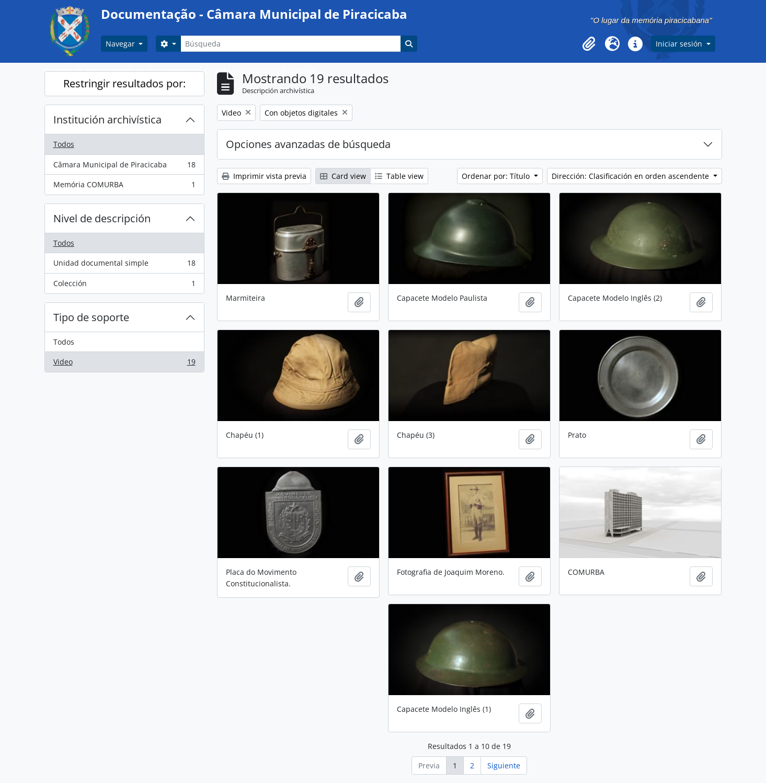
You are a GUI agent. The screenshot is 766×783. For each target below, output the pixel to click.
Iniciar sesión (680, 44)
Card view (343, 176)
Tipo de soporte (91, 317)
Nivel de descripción (102, 218)
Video (124, 364)
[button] (589, 43)
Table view (399, 176)
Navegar (121, 44)
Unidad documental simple (124, 265)
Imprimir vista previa (264, 176)
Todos (63, 144)
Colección (124, 285)
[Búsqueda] (290, 44)
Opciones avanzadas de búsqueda (308, 144)
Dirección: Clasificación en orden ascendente (631, 176)
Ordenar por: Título (497, 176)
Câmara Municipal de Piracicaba (124, 167)
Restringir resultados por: (124, 83)
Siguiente (503, 765)
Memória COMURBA (124, 187)
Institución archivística (107, 119)
